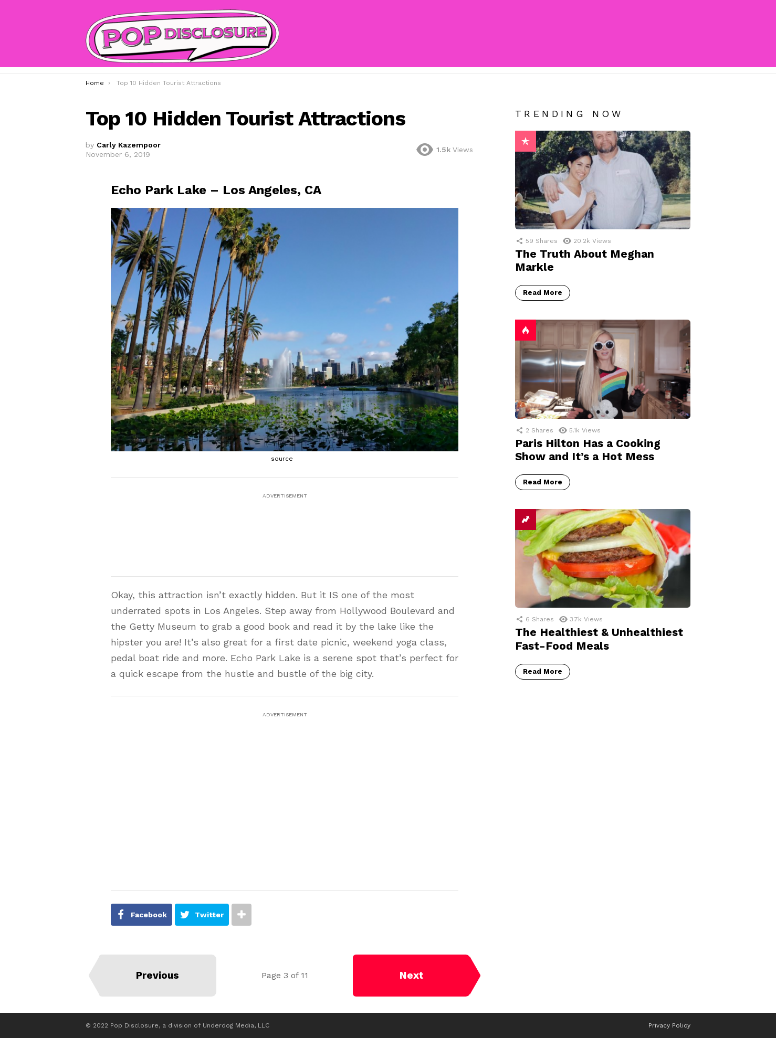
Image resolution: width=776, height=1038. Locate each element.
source (282, 458)
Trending (525, 519)
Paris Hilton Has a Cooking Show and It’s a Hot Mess (587, 450)
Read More (542, 292)
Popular (525, 141)
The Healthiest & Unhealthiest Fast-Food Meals (599, 639)
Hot (525, 330)
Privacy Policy (669, 1025)
